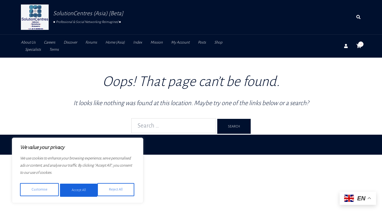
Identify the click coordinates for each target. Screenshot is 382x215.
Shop (218, 42)
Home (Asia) (115, 42)
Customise (39, 190)
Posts (202, 42)
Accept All (116, 190)
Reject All (78, 190)
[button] (358, 17)
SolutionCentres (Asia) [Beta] (88, 13)
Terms (54, 49)
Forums (91, 42)
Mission (156, 42)
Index (137, 42)
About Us (28, 42)
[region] (77, 171)
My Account (180, 42)
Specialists (33, 49)
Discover (70, 42)
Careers (49, 42)
